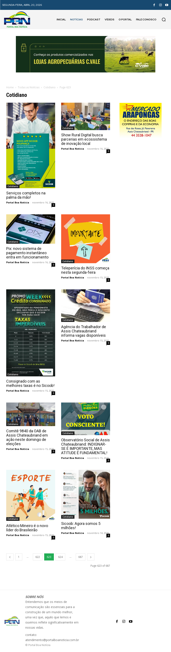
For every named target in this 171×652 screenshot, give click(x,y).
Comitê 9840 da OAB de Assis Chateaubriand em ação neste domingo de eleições (27, 437)
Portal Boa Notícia (17, 202)
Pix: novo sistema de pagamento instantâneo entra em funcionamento (27, 252)
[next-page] (90, 556)
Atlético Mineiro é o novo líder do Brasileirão (27, 527)
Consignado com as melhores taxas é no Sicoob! (30, 383)
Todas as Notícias (28, 87)
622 (37, 557)
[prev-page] (10, 556)
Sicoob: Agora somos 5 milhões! (80, 525)
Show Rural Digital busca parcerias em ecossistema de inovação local (84, 139)
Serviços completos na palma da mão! (25, 195)
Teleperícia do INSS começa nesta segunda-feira (85, 270)
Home (10, 87)
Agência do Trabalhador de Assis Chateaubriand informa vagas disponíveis (83, 331)
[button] (164, 19)
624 (60, 557)
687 (80, 557)
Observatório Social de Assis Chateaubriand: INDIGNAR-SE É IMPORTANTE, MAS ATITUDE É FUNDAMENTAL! (85, 446)
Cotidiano (50, 87)
